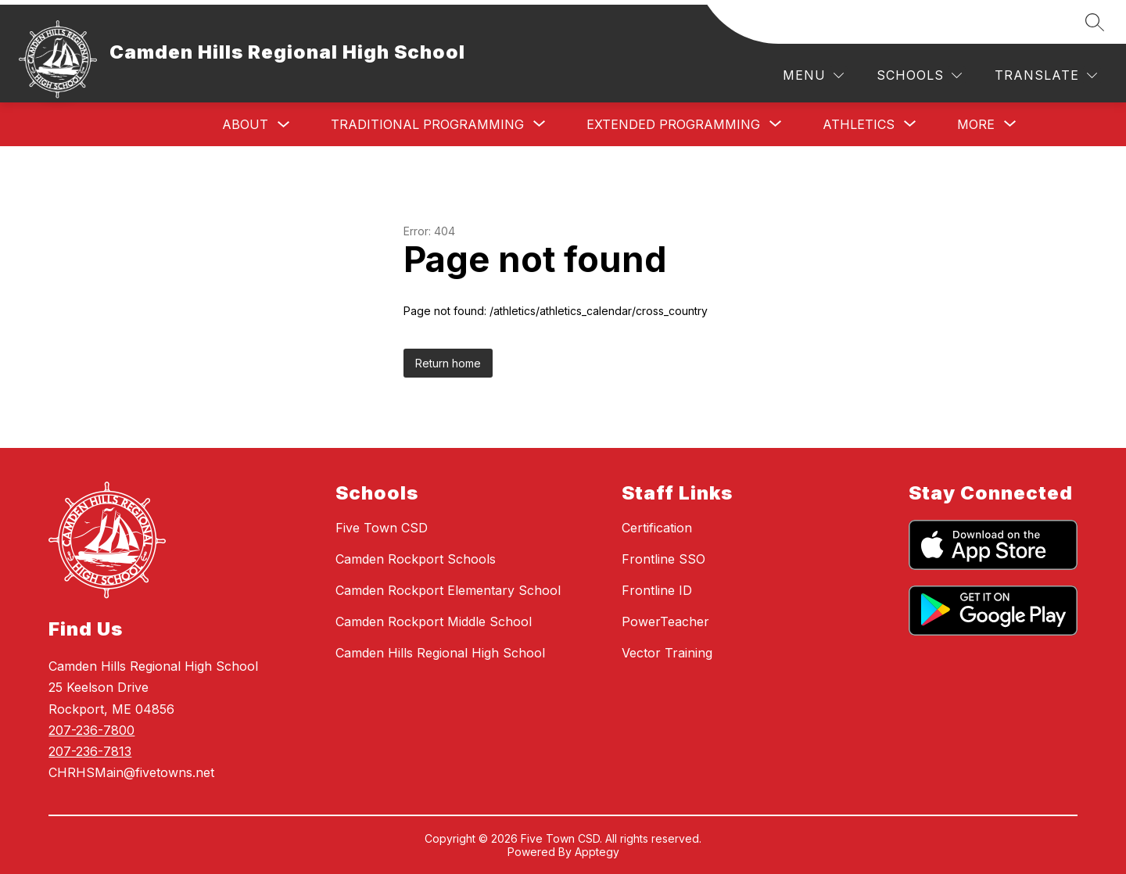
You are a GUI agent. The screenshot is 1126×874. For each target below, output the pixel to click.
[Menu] (813, 75)
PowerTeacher (665, 621)
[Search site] (1094, 22)
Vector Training (667, 653)
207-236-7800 (91, 730)
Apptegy (597, 851)
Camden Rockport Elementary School (448, 590)
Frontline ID (657, 590)
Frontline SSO (663, 559)
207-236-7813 (89, 751)
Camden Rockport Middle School (433, 621)
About (245, 124)
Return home (448, 363)
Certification (657, 528)
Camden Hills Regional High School (440, 653)
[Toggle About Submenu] (283, 124)
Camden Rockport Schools (415, 559)
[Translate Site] (1046, 75)
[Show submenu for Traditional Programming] (427, 124)
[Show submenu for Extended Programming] (673, 124)
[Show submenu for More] (976, 124)
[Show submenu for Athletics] (859, 124)
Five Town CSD (381, 528)
